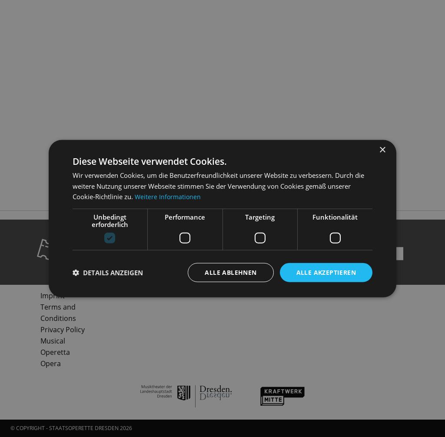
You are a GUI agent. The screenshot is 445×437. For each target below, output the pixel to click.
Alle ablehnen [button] (230, 272)
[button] (108, 273)
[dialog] (222, 218)
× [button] (382, 150)
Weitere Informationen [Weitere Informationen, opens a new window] (169, 196)
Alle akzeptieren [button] (326, 272)
